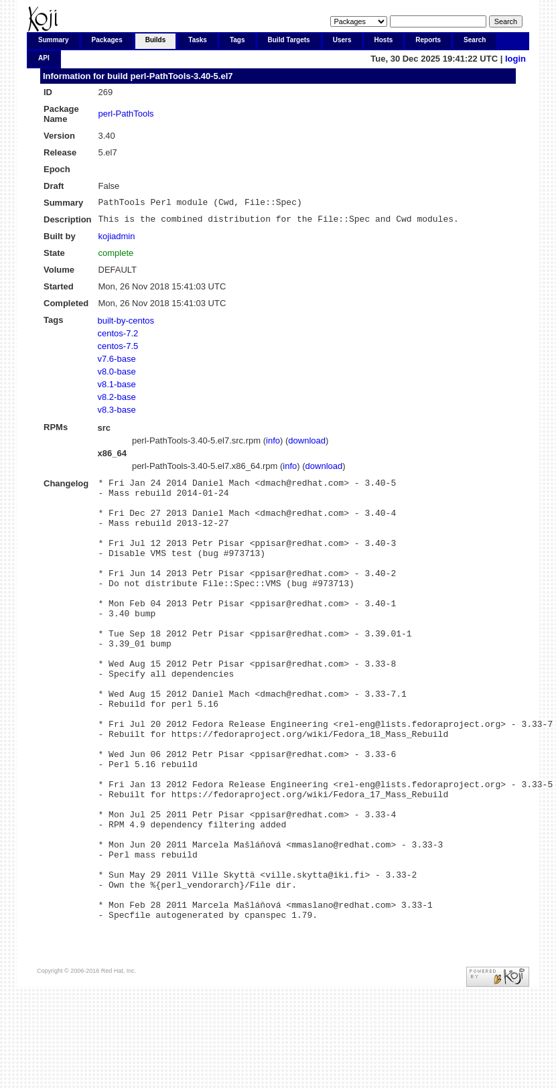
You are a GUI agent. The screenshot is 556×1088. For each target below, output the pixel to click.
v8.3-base (117, 414)
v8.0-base (117, 375)
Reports (428, 40)
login (515, 59)
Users (342, 40)
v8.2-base (117, 401)
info (273, 444)
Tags (237, 40)
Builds (155, 40)
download (307, 444)
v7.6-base (117, 363)
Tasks (197, 40)
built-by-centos (126, 325)
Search (475, 40)
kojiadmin (116, 240)
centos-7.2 (118, 337)
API (44, 58)
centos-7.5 (118, 350)
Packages (107, 40)
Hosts (383, 40)
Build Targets (289, 40)
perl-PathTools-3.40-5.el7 (182, 76)
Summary (53, 40)
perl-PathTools (126, 114)
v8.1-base (117, 388)
